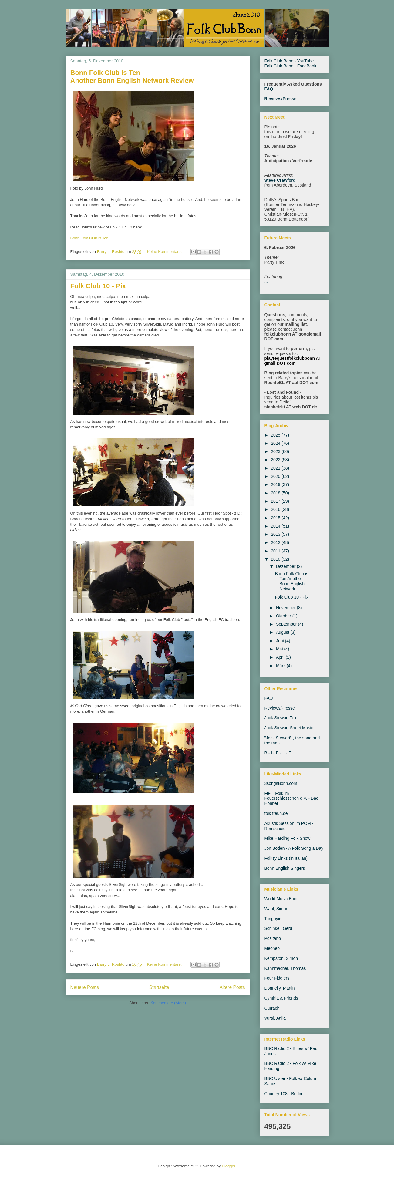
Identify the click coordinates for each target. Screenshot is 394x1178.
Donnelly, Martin (279, 988)
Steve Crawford (280, 180)
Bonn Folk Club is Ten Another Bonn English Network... (291, 581)
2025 (276, 435)
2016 (276, 509)
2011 (276, 550)
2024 (276, 443)
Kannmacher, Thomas (285, 968)
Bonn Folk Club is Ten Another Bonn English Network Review (132, 76)
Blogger (228, 1166)
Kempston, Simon (281, 958)
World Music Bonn (281, 898)
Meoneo (272, 948)
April (281, 657)
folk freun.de (276, 813)
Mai (280, 648)
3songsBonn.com (280, 783)
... (266, 281)
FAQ (268, 88)
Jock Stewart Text (281, 717)
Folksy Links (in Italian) (286, 858)
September (287, 624)
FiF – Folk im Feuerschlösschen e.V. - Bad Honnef (291, 798)
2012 (276, 542)
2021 (276, 468)
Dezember (286, 566)
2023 (276, 451)
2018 (276, 493)
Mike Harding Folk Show (287, 838)
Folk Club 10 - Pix (98, 286)
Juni (280, 640)
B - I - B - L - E (277, 753)
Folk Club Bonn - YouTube (289, 61)
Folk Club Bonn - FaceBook (290, 65)
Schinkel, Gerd (278, 928)
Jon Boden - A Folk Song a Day (294, 848)
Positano (272, 938)
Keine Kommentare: (165, 251)
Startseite (159, 987)
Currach (272, 1008)
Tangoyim (273, 918)
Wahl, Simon (276, 908)
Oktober (284, 615)
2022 (276, 459)
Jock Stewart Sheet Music (288, 727)
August (283, 632)
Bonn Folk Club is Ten (89, 238)
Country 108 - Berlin (283, 1093)
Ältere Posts (232, 987)
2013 (276, 534)
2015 (276, 517)
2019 (276, 484)
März (281, 665)
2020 (276, 476)
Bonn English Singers (284, 868)
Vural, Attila (275, 1018)
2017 (276, 501)
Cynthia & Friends (281, 998)
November (286, 607)
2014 (276, 526)
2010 (276, 559)
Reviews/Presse (280, 98)
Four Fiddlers (276, 978)
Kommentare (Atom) (168, 1003)
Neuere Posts (84, 987)
